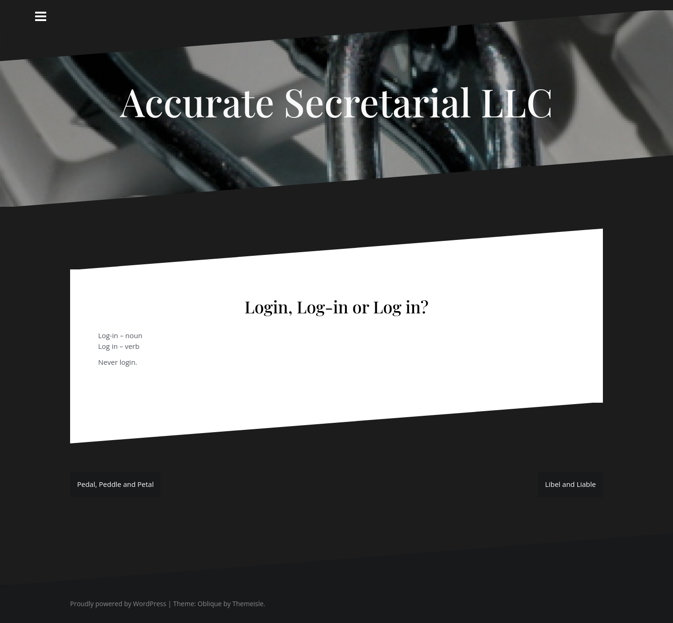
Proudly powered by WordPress (118, 603)
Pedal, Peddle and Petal (115, 484)
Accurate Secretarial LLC (336, 101)
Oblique (210, 603)
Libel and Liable (570, 484)
